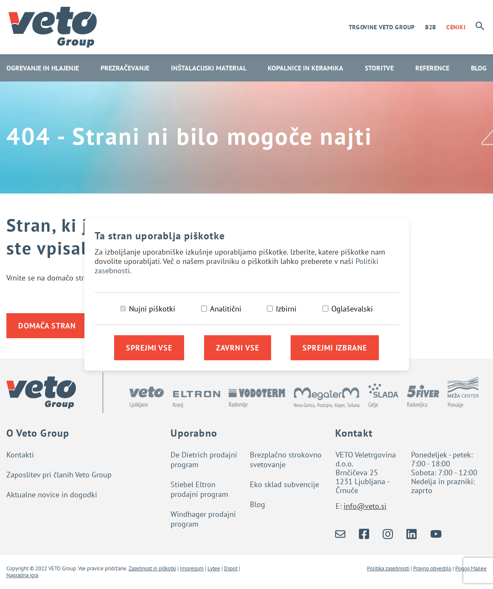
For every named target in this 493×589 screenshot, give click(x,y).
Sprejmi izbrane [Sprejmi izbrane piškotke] (335, 348)
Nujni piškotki (152, 309)
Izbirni (286, 309)
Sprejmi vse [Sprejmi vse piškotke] (149, 348)
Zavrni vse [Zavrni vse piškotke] (237, 348)
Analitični (225, 309)
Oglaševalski (352, 309)
